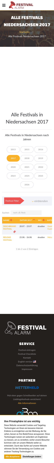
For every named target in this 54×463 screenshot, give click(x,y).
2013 (13, 149)
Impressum (27, 369)
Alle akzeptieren (13, 456)
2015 (27, 149)
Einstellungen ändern (32, 456)
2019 (40, 158)
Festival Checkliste (27, 354)
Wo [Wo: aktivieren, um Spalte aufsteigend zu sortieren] (40, 220)
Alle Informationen (27, 403)
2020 (13, 167)
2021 (27, 167)
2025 (40, 176)
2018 (27, 158)
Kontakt (27, 357)
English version (27, 361)
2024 (27, 176)
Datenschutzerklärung (27, 365)
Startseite (24, 31)
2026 (27, 184)
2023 (13, 176)
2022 (40, 167)
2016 (40, 149)
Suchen (22, 212)
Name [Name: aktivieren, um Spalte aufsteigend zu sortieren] (6, 220)
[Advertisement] (27, 75)
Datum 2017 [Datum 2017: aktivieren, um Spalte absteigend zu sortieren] (26, 220)
